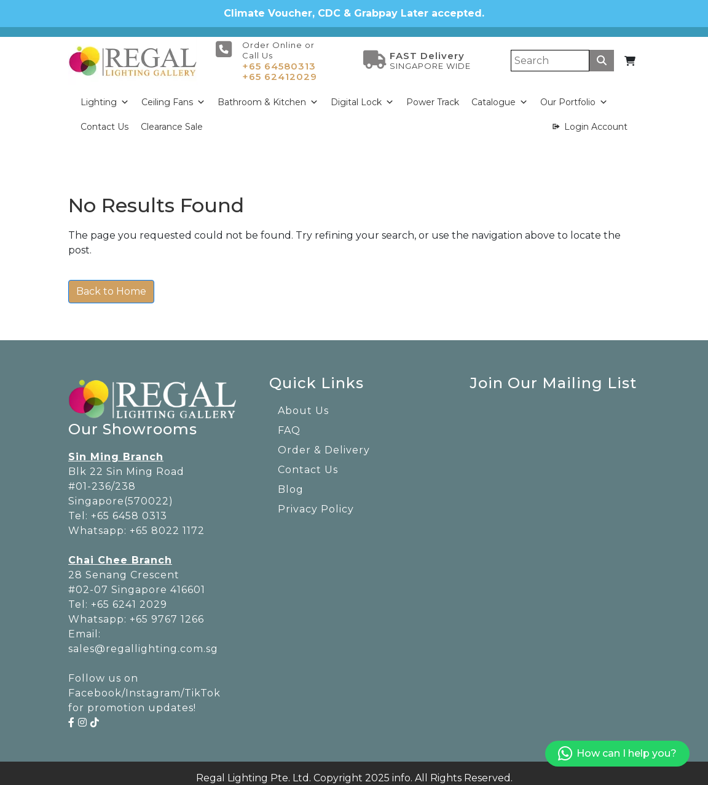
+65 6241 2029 (129, 598)
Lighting (105, 95)
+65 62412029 (279, 70)
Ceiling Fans (173, 95)
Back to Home (111, 284)
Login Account (595, 120)
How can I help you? (617, 754)
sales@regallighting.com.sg (143, 642)
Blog (291, 482)
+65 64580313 (279, 59)
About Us (303, 404)
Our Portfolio (574, 95)
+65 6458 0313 (129, 509)
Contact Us (104, 120)
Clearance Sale (172, 120)
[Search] (550, 54)
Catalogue (499, 95)
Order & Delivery (324, 443)
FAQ (289, 423)
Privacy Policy (316, 502)
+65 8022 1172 (167, 524)
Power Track (432, 95)
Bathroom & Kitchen (268, 95)
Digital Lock (362, 95)
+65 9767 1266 (167, 612)
